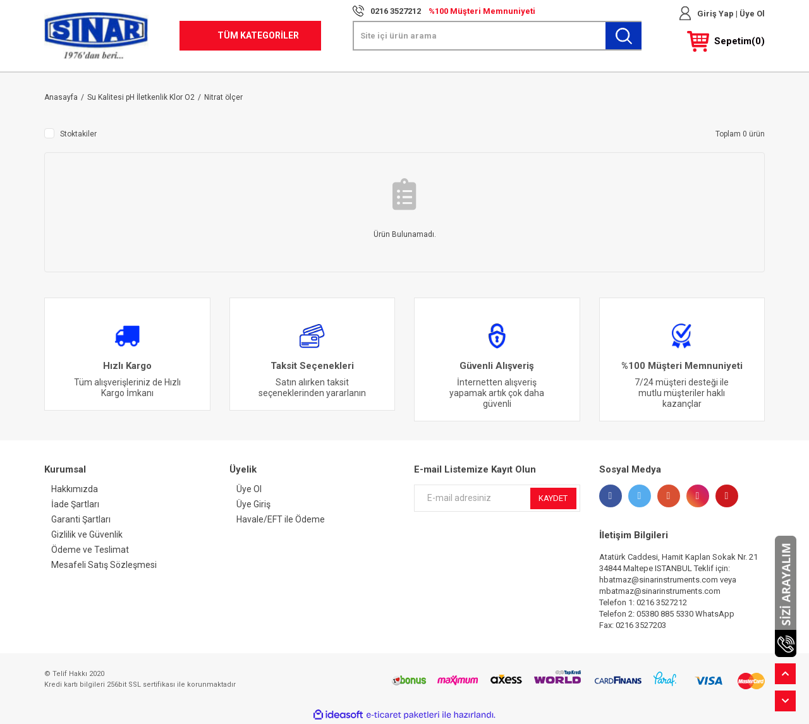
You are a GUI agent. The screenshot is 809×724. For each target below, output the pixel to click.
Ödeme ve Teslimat (90, 549)
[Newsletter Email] (497, 498)
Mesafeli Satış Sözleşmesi (104, 564)
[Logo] (96, 35)
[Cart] (726, 41)
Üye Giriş (253, 504)
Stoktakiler (78, 134)
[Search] (497, 36)
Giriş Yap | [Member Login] (717, 13)
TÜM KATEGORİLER (258, 35)
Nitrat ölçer (223, 97)
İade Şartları (75, 504)
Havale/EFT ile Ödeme (280, 519)
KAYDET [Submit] (553, 498)
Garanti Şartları (81, 519)
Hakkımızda (74, 489)
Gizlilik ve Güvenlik (87, 534)
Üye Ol (751, 13)
